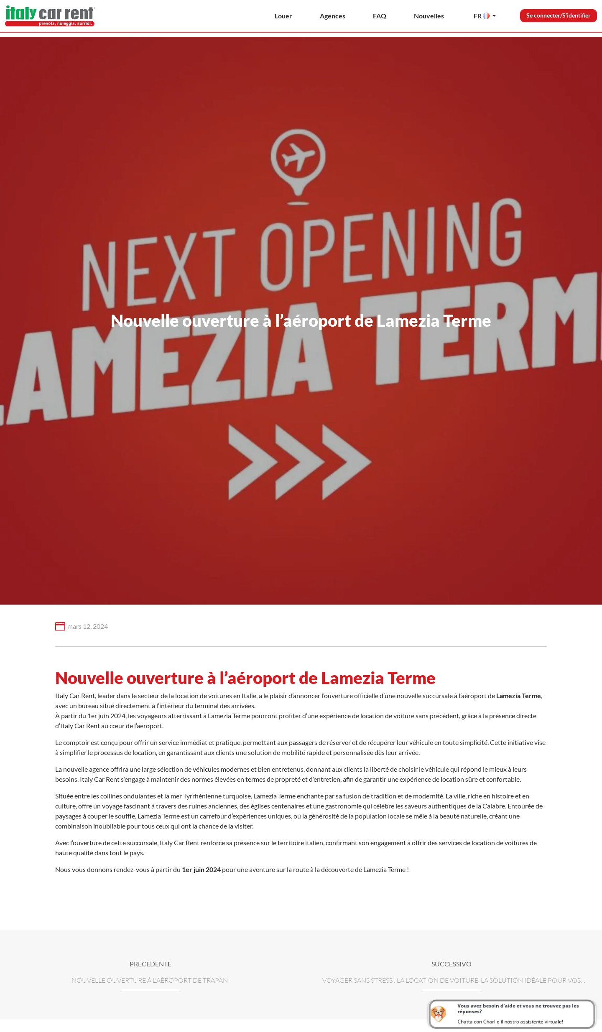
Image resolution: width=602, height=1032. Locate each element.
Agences (332, 16)
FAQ (379, 16)
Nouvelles (429, 16)
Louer (283, 16)
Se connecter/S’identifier (558, 15)
